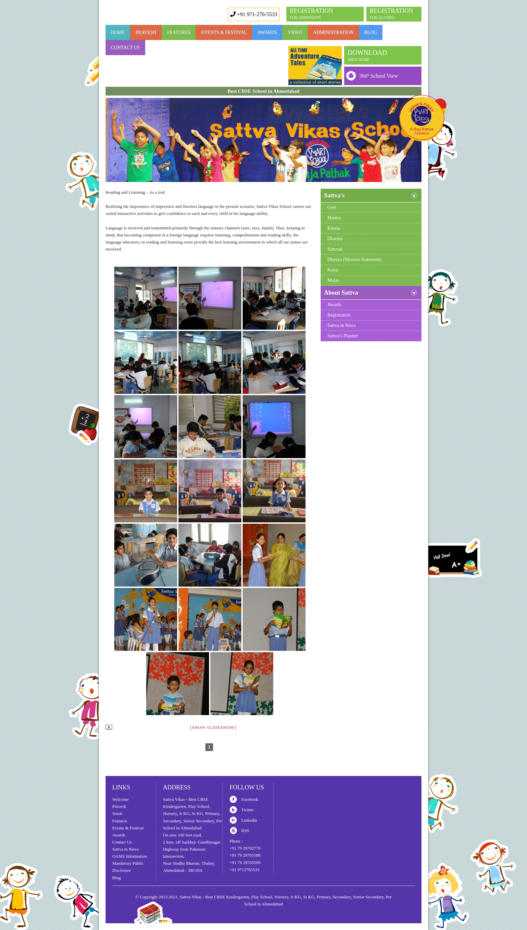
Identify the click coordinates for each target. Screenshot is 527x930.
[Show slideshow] (213, 727)
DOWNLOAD (367, 55)
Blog (370, 32)
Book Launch (315, 65)
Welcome (120, 799)
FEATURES (178, 32)
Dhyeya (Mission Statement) (354, 259)
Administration (333, 32)
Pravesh (145, 32)
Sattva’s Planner (342, 335)
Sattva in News (341, 325)
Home (118, 32)
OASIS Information (129, 856)
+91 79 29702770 (245, 848)
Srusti (117, 813)
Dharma (334, 238)
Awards (334, 304)
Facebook (249, 799)
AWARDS (267, 32)
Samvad (334, 249)
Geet (331, 207)
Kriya (332, 269)
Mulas (333, 280)
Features (119, 820)
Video (295, 32)
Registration (338, 315)
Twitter (247, 809)
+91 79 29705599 (245, 862)
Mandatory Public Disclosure (128, 867)
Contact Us (125, 47)
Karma (333, 228)
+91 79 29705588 (245, 855)
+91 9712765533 (244, 869)
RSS (245, 830)
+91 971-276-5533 (253, 14)
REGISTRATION (391, 13)
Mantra (334, 217)
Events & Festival (224, 32)
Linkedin (249, 820)
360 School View (378, 76)
